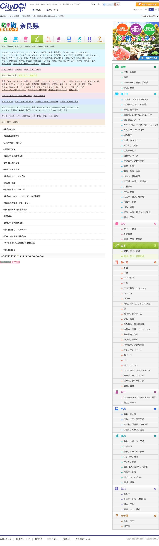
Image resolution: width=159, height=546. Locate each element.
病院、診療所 (7, 46)
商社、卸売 (6, 122)
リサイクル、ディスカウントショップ (36, 55)
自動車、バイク (36, 58)
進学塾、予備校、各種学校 (46, 101)
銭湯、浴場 (62, 110)
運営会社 (67, 539)
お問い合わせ (5, 539)
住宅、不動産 (7, 69)
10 (30, 256)
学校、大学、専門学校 (24, 101)
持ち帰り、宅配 (85, 84)
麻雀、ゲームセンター (41, 107)
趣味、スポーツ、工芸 (11, 107)
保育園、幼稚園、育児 (69, 101)
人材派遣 (46, 61)
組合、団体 (45, 64)
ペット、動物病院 (9, 61)
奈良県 (16, 16)
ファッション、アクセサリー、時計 (17, 96)
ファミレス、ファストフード (14, 90)
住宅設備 (18, 69)
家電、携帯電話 (55, 52)
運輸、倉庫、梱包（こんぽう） (26, 64)
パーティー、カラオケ (37, 90)
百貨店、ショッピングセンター (76, 52)
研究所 (16, 122)
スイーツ (59, 87)
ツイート (95, 4)
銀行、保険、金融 (83, 58)
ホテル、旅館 (72, 107)
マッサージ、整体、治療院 (31, 46)
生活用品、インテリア (63, 55)
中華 (26, 81)
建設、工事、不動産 (32, 69)
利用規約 (38, 539)
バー (67, 87)
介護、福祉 (49, 46)
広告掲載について (83, 539)
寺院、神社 (57, 61)
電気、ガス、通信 (50, 116)
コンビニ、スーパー (10, 55)
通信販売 (78, 55)
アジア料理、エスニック (40, 81)
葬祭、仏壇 (70, 58)
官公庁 (4, 116)
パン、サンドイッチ (45, 87)
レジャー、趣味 (58, 107)
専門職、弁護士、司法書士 (30, 61)
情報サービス (89, 61)
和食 (3, 81)
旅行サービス (31, 110)
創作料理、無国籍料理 (41, 84)
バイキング (17, 81)
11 (34, 256)
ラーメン (56, 81)
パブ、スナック (77, 87)
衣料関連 (61, 16)
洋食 (9, 81)
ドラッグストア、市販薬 (36, 52)
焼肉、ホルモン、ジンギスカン (82, 81)
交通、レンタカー (91, 55)
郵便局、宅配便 (8, 58)
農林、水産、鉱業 (9, 75)
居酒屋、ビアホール (10, 84)
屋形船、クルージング (57, 90)
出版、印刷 (6, 64)
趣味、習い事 (7, 101)
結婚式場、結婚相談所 (54, 58)
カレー (64, 81)
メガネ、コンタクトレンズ (13, 52)
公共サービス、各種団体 (19, 116)
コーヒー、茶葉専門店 (26, 87)
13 (42, 256)
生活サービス (22, 58)
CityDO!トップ (5, 16)
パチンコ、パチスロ (47, 110)
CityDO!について (23, 539)
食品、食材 (73, 90)
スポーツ (26, 107)
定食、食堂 (25, 84)
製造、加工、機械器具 (28, 75)
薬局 (17, 46)
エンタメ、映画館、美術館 (13, 110)
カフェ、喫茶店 (8, 87)
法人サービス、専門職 (72, 61)
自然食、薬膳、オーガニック (64, 84)
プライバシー (52, 539)
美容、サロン (39, 96)
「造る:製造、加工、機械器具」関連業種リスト (38, 16)
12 (38, 256)
